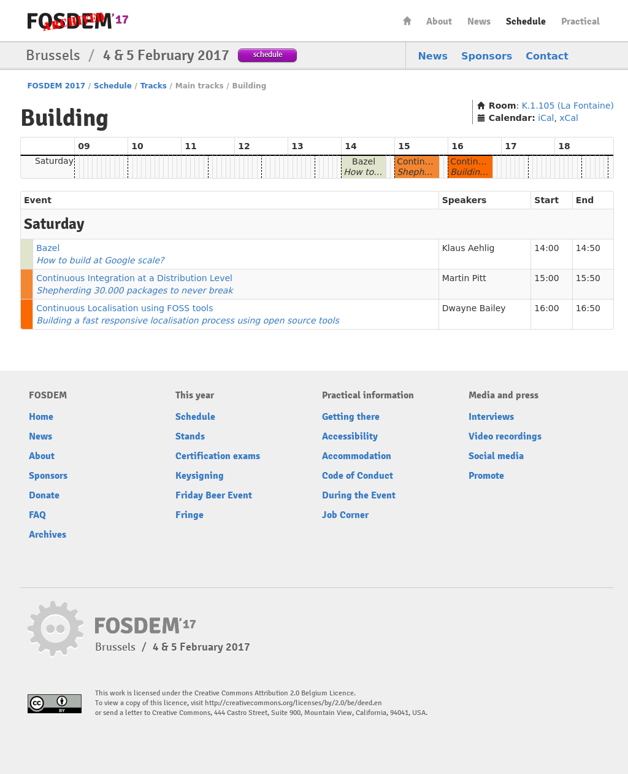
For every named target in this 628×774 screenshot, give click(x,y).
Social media (496, 456)
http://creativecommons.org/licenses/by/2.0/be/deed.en (293, 703)
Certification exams (217, 456)
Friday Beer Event (213, 495)
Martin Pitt (464, 278)
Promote (486, 476)
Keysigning (199, 476)
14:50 (588, 248)
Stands (190, 436)
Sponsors (486, 56)
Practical (580, 21)
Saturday (54, 161)
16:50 (588, 308)
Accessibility (350, 436)
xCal (568, 118)
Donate (44, 495)
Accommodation (356, 456)
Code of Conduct (357, 476)
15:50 (588, 278)
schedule (267, 54)
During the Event (359, 495)
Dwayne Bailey (474, 308)
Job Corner (345, 515)
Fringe (189, 515)
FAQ (37, 515)
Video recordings (505, 436)
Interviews (491, 417)
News (479, 21)
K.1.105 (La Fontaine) (568, 105)
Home (407, 20)
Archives (47, 534)
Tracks (153, 86)
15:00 (546, 278)
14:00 (546, 248)
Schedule (526, 21)
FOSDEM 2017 (56, 86)
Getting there (351, 417)
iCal (546, 118)
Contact (547, 56)
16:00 (546, 308)
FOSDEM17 (78, 21)
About (439, 21)
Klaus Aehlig (468, 248)
